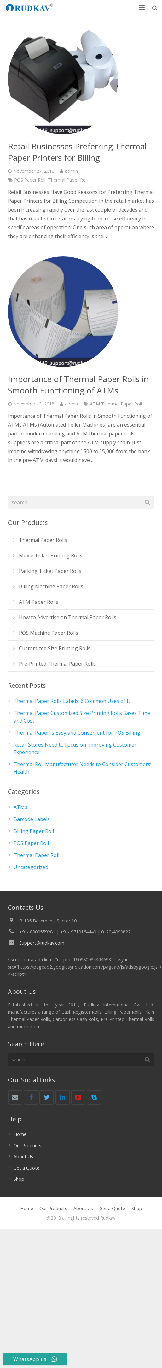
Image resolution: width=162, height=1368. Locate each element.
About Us (23, 1157)
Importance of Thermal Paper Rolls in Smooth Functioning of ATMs (78, 384)
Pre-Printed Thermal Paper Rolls (57, 663)
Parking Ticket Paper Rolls (50, 570)
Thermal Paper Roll (68, 180)
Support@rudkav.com (41, 943)
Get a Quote (26, 1168)
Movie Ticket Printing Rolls (50, 555)
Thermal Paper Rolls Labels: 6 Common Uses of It (72, 701)
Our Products (27, 1146)
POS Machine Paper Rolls (48, 632)
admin (71, 171)
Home (20, 1134)
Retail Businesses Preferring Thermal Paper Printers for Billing (77, 152)
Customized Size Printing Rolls (54, 648)
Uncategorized (31, 867)
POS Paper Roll (29, 180)
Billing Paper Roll (34, 831)
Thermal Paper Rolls (43, 540)
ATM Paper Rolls (38, 601)
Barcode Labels (32, 819)
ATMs (20, 807)
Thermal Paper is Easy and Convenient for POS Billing (77, 732)
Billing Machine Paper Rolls (51, 586)
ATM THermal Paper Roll (116, 404)
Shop (19, 1179)
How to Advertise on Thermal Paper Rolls (67, 617)
